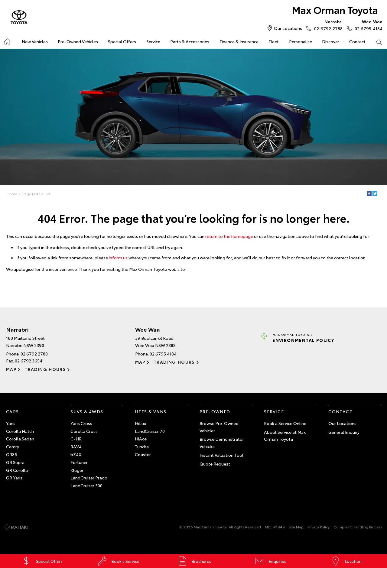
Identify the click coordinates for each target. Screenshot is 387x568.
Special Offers (122, 41)
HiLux (140, 423)
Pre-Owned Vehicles (78, 41)
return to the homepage (229, 236)
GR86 (11, 454)
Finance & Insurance (239, 41)
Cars (12, 411)
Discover (330, 41)
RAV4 (76, 446)
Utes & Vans (150, 411)
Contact (357, 41)
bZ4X (75, 454)
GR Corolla (17, 470)
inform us (118, 258)
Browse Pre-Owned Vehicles (219, 426)
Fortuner (79, 462)
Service (153, 41)
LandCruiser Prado (88, 478)
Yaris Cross (81, 423)
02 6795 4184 (367, 24)
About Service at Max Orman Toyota (285, 435)
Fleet (273, 41)
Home (12, 193)
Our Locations (288, 28)
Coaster (143, 454)
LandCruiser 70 (150, 431)
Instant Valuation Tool (221, 455)
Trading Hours (45, 369)
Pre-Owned (215, 411)
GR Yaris (14, 478)
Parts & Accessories (189, 41)
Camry (12, 446)
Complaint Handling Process (357, 526)
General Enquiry (343, 432)
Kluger (76, 470)
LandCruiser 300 (86, 485)
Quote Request (215, 464)
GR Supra (15, 462)
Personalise (300, 41)
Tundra (142, 446)
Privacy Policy (318, 526)
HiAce (141, 439)
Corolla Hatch (20, 431)
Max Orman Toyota (335, 9)
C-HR (76, 439)
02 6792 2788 (326, 24)
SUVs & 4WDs (86, 411)
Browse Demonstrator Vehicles (222, 442)
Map (11, 369)
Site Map (296, 526)
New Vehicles (35, 41)
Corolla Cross (84, 431)
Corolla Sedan (20, 439)
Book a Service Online (285, 423)
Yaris (10, 423)
